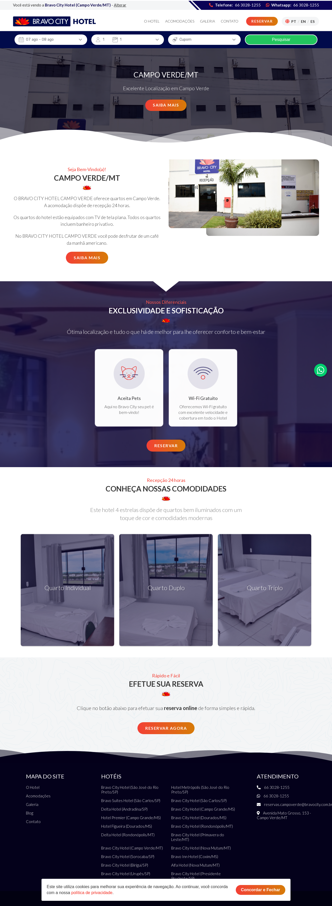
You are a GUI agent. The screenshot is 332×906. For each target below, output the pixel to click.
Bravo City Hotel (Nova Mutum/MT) (201, 848)
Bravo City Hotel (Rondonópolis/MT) (202, 826)
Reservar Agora (166, 728)
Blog (29, 813)
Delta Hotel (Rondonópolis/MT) (128, 834)
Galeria (207, 21)
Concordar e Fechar (260, 890)
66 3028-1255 (306, 4)
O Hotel (152, 21)
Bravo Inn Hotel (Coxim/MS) (194, 856)
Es (312, 20)
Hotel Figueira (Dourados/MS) (126, 826)
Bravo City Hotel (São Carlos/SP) (199, 800)
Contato (229, 21)
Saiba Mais (166, 105)
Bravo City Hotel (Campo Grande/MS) (203, 809)
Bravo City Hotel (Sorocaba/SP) (127, 856)
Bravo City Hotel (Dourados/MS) (198, 817)
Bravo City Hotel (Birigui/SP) (124, 865)
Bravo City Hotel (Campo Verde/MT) (132, 848)
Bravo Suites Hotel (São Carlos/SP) (130, 800)
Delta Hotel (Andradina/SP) (124, 809)
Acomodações (179, 21)
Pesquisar (281, 39)
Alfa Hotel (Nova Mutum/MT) (195, 865)
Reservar (262, 20)
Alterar (120, 4)
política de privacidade (92, 892)
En (303, 20)
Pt (293, 20)
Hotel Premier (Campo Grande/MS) (131, 817)
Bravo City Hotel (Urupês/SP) (125, 873)
